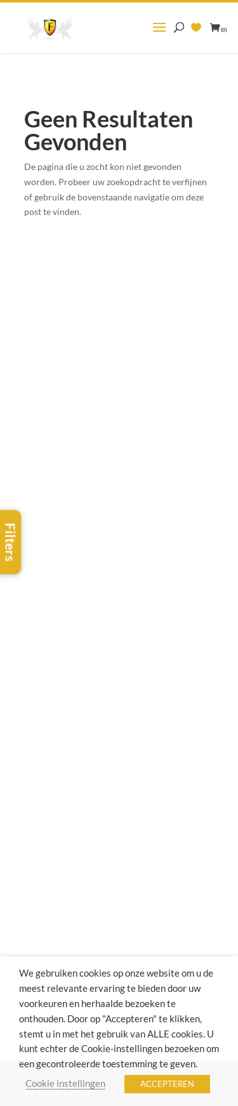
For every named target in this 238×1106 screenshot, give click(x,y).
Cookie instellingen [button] (65, 1083)
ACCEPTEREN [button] (167, 1084)
